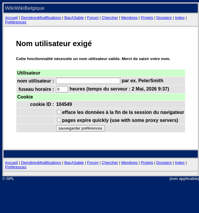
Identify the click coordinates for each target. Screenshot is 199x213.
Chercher (110, 17)
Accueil (11, 17)
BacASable (74, 17)
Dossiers (164, 17)
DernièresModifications (41, 17)
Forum (93, 17)
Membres (129, 17)
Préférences (15, 22)
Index (180, 17)
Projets (147, 17)
